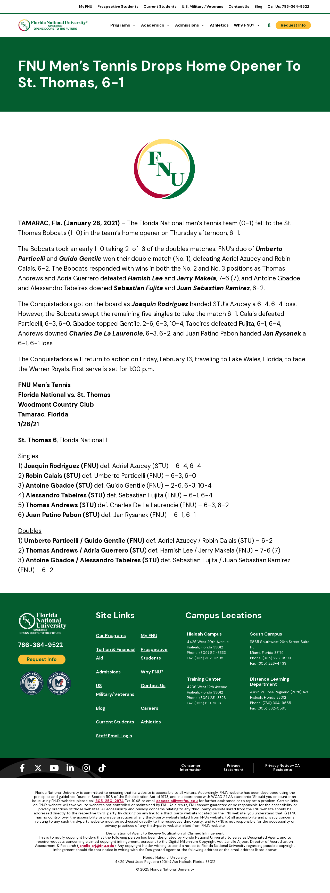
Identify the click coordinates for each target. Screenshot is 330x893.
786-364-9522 (40, 645)
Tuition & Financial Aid (115, 653)
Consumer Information (191, 767)
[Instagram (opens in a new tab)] (86, 768)
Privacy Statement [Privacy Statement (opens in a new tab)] (234, 767)
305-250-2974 (109, 800)
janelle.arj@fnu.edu (96, 845)
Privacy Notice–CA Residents (282, 767)
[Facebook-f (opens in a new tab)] (22, 768)
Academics (155, 25)
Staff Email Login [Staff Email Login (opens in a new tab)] (114, 736)
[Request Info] (293, 25)
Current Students (160, 6)
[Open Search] (269, 25)
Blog (258, 6)
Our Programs (111, 635)
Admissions (190, 25)
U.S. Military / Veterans (202, 6)
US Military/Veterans (115, 689)
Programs (123, 25)
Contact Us (238, 6)
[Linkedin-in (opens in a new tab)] (70, 768)
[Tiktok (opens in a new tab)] (102, 768)
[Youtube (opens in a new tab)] (54, 768)
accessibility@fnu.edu (177, 800)
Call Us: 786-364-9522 (288, 6)
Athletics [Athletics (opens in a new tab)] (219, 25)
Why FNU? (247, 25)
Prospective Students (117, 6)
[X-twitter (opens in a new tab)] (38, 768)
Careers (149, 708)
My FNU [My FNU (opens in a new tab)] (85, 6)
